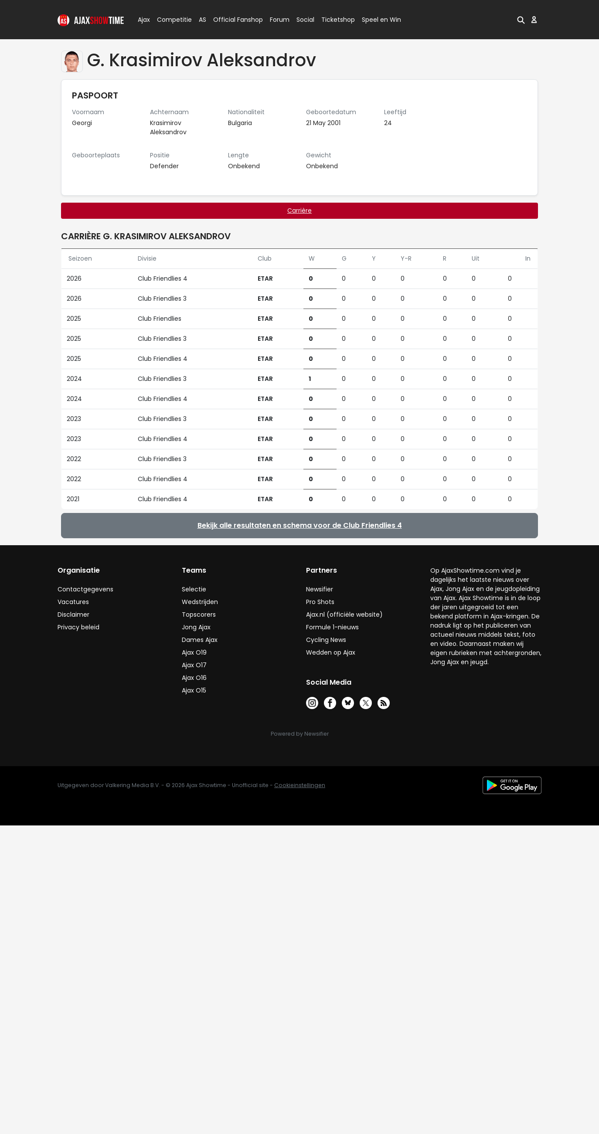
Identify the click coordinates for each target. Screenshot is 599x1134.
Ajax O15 (194, 690)
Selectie (194, 589)
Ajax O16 (194, 677)
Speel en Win (381, 19)
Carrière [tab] (299, 210)
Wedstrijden (200, 602)
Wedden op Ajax (330, 652)
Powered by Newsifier (300, 733)
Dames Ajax (200, 639)
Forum (279, 19)
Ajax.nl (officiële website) (344, 614)
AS (202, 19)
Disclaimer (73, 614)
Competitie (171, 19)
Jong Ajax (196, 627)
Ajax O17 (194, 665)
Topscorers (199, 614)
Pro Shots (320, 602)
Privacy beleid (78, 627)
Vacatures (73, 602)
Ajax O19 (194, 652)
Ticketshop (338, 19)
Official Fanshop (232, 19)
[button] (521, 19)
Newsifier (319, 589)
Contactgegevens (85, 589)
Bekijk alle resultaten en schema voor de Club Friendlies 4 (299, 525)
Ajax (143, 19)
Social (304, 19)
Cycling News (326, 639)
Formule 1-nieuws (332, 627)
